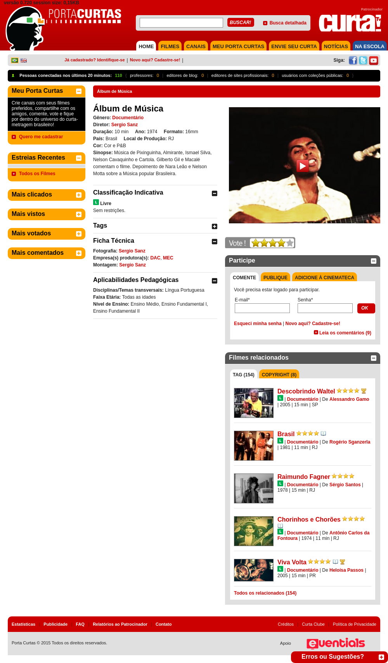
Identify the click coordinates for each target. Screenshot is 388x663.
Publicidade (55, 624)
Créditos (286, 624)
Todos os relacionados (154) (265, 593)
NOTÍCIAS (336, 46)
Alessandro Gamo (349, 399)
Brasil (285, 434)
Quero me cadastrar (41, 136)
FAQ (80, 624)
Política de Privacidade (354, 624)
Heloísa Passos (346, 570)
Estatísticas (23, 624)
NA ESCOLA (370, 46)
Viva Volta (292, 562)
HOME (146, 46)
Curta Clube (313, 624)
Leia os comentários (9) (345, 333)
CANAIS (196, 46)
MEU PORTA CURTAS (238, 46)
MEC (168, 258)
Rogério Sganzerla (349, 442)
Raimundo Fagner (303, 476)
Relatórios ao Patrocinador (120, 624)
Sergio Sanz (124, 124)
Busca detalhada (288, 23)
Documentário (128, 117)
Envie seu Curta (294, 46)
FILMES (170, 46)
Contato (164, 624)
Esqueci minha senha (258, 323)
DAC (155, 258)
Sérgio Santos (345, 484)
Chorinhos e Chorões (309, 519)
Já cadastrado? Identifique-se (94, 59)
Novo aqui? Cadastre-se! (155, 59)
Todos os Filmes (37, 173)
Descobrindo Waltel (306, 391)
